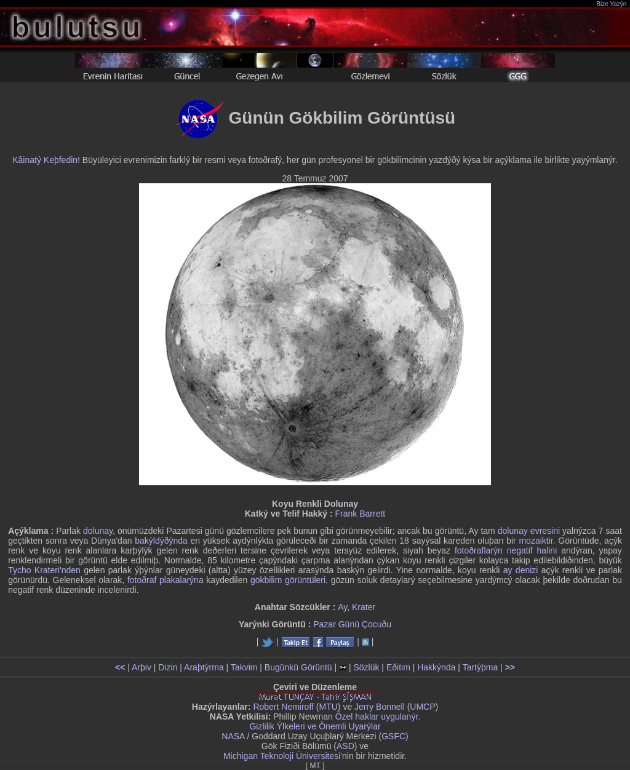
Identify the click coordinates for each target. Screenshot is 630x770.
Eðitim (398, 667)
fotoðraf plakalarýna (165, 580)
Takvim (244, 667)
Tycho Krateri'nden (44, 570)
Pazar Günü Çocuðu (352, 624)
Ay (342, 607)
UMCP (422, 707)
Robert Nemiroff (283, 707)
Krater (363, 607)
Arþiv (141, 667)
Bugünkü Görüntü (298, 667)
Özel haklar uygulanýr (376, 716)
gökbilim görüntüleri (287, 580)
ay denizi (520, 570)
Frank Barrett (360, 513)
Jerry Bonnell (379, 707)
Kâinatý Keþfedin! (46, 160)
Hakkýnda (436, 667)
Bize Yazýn (612, 4)
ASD (345, 746)
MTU (328, 707)
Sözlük (366, 667)
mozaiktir (535, 541)
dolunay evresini (529, 531)
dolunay (98, 531)
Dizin (167, 667)
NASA (232, 736)
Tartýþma (480, 667)
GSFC (393, 736)
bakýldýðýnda (161, 541)
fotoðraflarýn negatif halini (506, 550)
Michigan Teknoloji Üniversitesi (281, 756)
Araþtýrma (204, 667)
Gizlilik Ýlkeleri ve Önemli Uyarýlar (314, 726)
